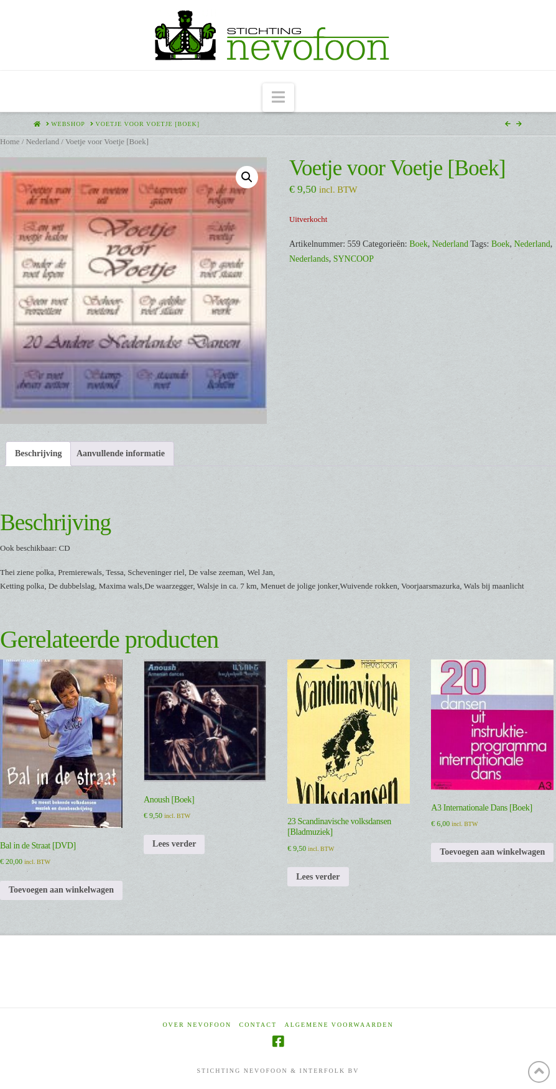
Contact (258, 1024)
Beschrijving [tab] (38, 453)
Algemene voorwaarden (339, 1024)
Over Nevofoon (196, 1024)
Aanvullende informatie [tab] (120, 453)
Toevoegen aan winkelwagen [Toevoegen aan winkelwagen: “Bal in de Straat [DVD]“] (61, 889)
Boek (418, 244)
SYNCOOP (353, 259)
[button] (278, 98)
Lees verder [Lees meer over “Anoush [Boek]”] (174, 843)
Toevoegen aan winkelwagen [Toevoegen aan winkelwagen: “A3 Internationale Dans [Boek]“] (492, 852)
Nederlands (309, 259)
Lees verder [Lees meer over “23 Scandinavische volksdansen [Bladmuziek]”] (318, 876)
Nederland (42, 141)
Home (9, 141)
